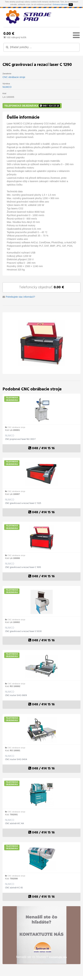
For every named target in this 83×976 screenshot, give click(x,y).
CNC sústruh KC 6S (14, 887)
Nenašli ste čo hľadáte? (41, 957)
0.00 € (8, 33)
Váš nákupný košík (14, 37)
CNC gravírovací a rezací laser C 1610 (23, 567)
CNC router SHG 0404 (16, 759)
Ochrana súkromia (60, 4)
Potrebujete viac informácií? (20, 296)
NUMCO (7, 87)
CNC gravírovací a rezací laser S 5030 (23, 631)
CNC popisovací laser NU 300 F (20, 439)
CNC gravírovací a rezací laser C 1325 (23, 503)
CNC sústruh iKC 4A (14, 823)
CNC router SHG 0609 (16, 695)
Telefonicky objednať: (41, 287)
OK (70, 4)
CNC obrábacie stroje (14, 77)
